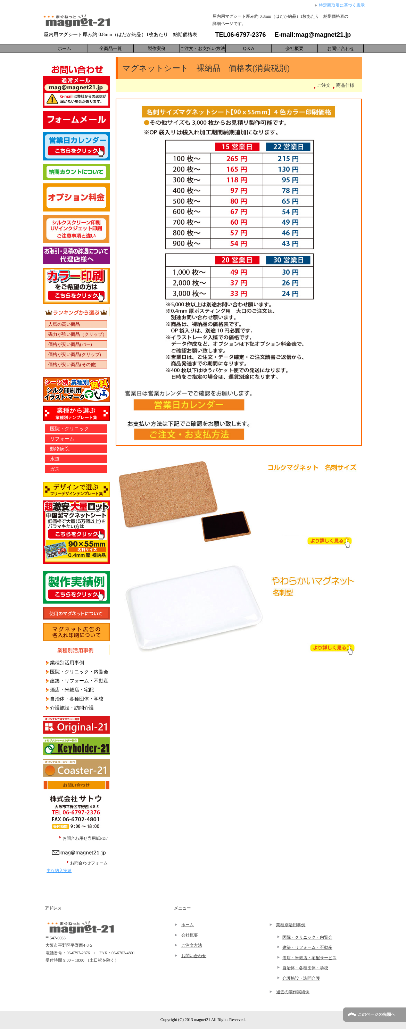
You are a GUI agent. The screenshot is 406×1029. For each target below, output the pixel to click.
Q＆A (248, 48)
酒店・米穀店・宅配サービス (309, 957)
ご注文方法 (191, 945)
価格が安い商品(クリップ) (74, 354)
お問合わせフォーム (90, 863)
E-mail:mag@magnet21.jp (309, 34)
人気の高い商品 (64, 324)
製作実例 (157, 48)
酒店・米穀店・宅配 (72, 689)
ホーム (64, 48)
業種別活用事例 (67, 662)
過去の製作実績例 (292, 991)
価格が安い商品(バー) (70, 344)
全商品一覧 (110, 48)
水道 (55, 459)
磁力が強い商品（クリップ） (77, 334)
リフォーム (62, 438)
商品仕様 (345, 85)
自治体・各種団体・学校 (76, 699)
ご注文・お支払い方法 (202, 48)
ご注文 (324, 85)
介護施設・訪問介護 (72, 708)
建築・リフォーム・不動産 (79, 680)
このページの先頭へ (376, 1014)
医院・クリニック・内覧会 (79, 671)
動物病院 (59, 448)
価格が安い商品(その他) (72, 364)
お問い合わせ (340, 48)
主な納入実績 (59, 870)
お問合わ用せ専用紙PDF (85, 838)
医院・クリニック (69, 428)
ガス (55, 469)
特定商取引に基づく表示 (342, 5)
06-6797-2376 (246, 34)
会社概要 (294, 48)
